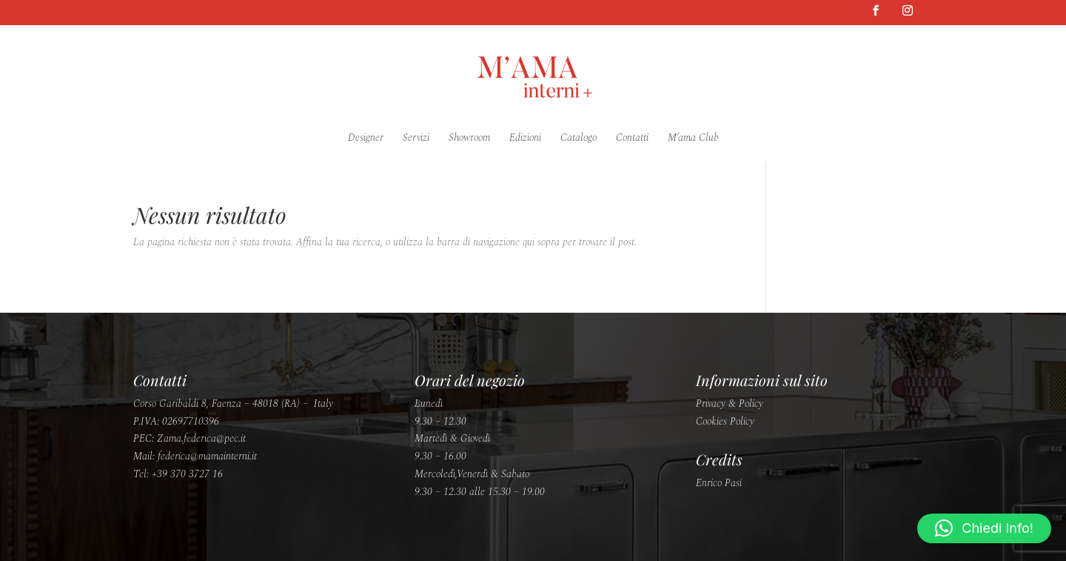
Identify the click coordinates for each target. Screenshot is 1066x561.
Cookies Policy (725, 421)
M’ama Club (693, 139)
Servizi (416, 139)
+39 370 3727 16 (187, 474)
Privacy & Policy (729, 403)
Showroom (469, 139)
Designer (365, 139)
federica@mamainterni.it (207, 456)
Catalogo (578, 139)
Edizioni (525, 139)
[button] (984, 528)
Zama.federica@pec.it (201, 438)
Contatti (632, 139)
